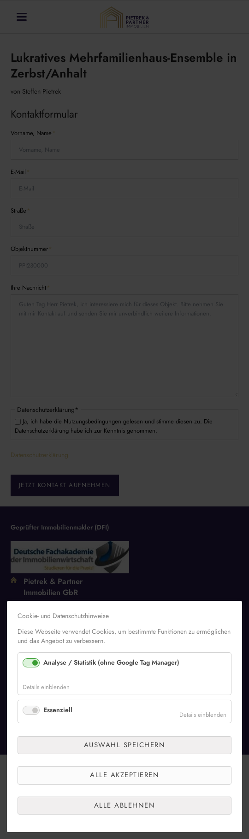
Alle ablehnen (124, 805)
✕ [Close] (233, 620)
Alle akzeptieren (124, 775)
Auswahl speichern (125, 745)
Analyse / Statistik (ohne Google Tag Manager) (111, 662)
